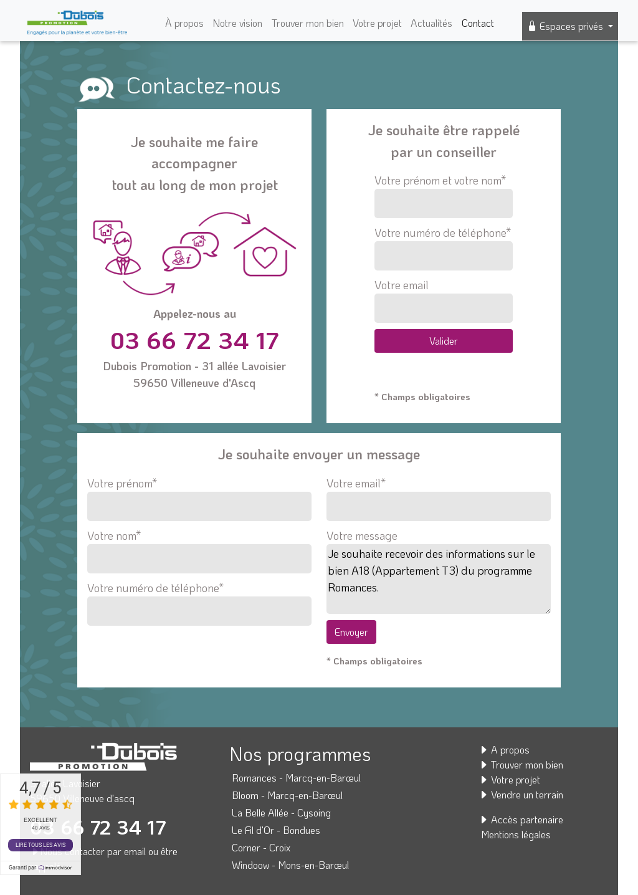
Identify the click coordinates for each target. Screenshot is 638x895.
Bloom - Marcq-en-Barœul (287, 795)
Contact (478, 22)
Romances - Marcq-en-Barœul (296, 777)
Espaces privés (566, 25)
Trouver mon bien (308, 22)
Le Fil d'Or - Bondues (276, 829)
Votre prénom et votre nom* (443, 195)
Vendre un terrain (520, 794)
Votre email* (438, 495)
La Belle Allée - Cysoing (281, 812)
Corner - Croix (261, 847)
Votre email (443, 300)
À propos (184, 22)
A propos (504, 749)
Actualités (431, 22)
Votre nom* (199, 547)
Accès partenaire (520, 819)
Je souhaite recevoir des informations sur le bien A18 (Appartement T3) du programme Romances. (438, 579)
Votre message (362, 535)
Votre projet (377, 22)
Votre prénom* (199, 495)
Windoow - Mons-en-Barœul (290, 864)
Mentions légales (516, 834)
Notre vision (237, 22)
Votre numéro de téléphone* (443, 247)
